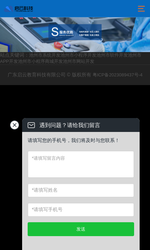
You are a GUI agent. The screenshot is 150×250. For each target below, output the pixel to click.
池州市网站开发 (78, 61)
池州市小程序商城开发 (40, 61)
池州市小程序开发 (78, 55)
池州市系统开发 (44, 55)
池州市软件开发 (112, 55)
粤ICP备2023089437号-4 (118, 74)
